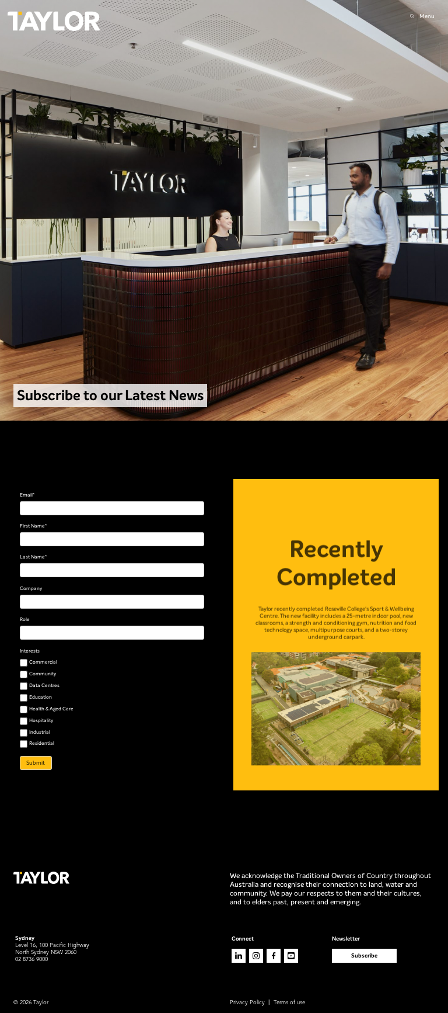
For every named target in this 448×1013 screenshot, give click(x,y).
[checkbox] (112, 703)
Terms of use (289, 1002)
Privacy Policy (247, 1002)
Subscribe (364, 955)
